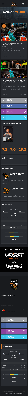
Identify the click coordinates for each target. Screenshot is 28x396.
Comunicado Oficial (18, 188)
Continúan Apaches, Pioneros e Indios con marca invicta (13, 81)
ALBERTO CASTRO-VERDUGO (9, 311)
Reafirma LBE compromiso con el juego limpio (17, 174)
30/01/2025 (4, 46)
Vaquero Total (20, 393)
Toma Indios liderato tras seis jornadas (12, 43)
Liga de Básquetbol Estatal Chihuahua (10, 391)
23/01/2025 (4, 83)
